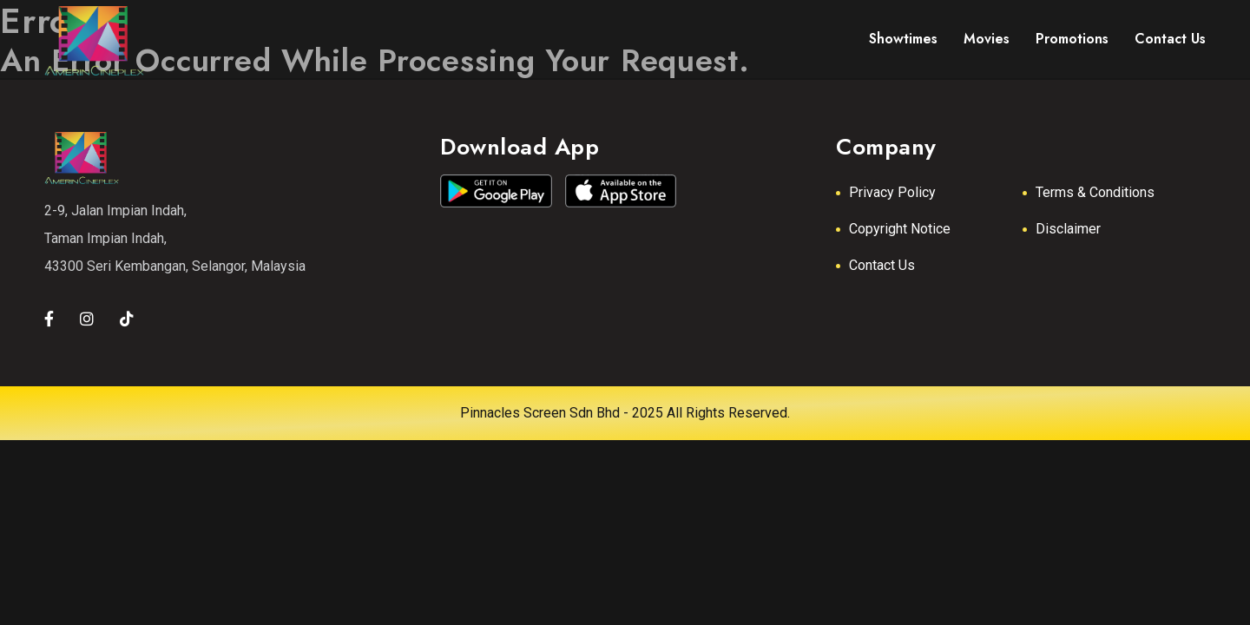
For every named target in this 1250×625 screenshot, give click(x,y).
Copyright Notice (900, 228)
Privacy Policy (892, 192)
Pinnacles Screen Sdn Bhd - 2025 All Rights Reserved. (625, 413)
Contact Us (882, 265)
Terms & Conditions (1095, 192)
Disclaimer (1068, 228)
